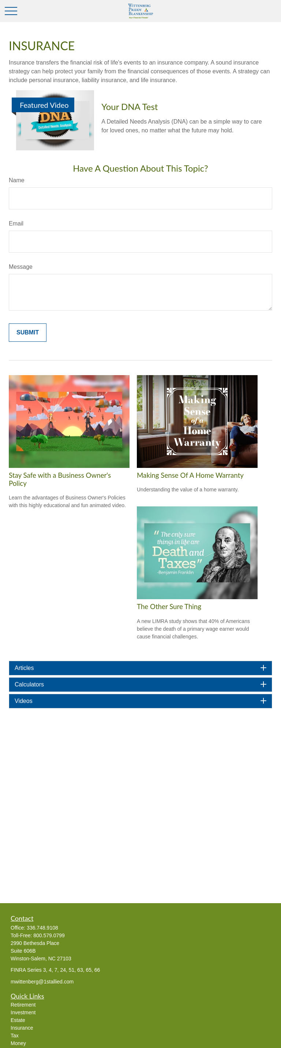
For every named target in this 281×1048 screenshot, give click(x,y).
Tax (15, 1035)
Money (18, 1043)
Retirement (23, 1005)
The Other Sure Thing (169, 606)
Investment (23, 1012)
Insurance (22, 1028)
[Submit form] (27, 332)
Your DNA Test (129, 106)
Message (21, 267)
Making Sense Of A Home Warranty (190, 475)
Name (17, 180)
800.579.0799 (49, 935)
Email (16, 223)
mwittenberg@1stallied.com (42, 982)
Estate (18, 1020)
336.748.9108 (42, 928)
